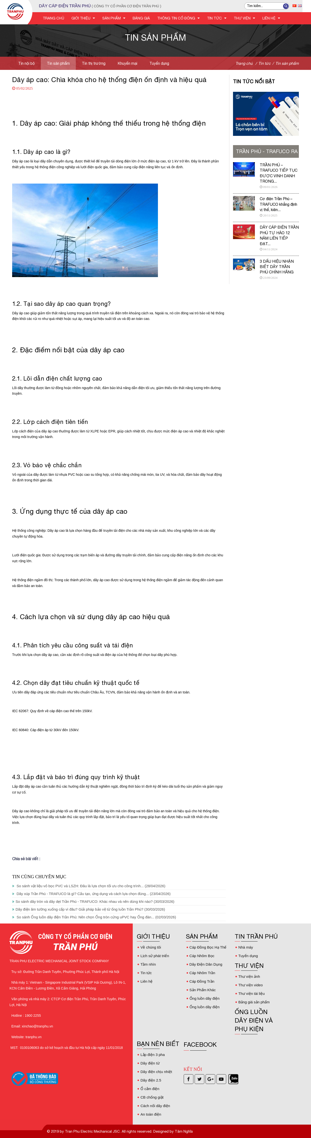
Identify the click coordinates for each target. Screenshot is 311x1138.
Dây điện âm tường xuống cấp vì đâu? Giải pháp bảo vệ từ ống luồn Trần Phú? (88, 909)
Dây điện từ (149, 1063)
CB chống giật (152, 1097)
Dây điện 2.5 (150, 1080)
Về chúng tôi (150, 947)
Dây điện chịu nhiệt (156, 1072)
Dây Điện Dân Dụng (206, 964)
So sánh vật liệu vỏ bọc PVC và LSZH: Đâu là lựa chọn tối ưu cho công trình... (88, 886)
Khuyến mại (127, 63)
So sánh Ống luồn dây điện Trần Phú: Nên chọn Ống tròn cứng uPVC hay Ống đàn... (94, 917)
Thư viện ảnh (249, 976)
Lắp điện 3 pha (152, 1055)
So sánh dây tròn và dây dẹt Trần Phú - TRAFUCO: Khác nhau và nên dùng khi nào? (93, 901)
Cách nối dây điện (155, 1106)
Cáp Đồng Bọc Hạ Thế (208, 947)
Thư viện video (250, 985)
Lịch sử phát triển (154, 956)
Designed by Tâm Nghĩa (172, 1131)
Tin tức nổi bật (254, 81)
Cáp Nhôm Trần (202, 973)
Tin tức (146, 973)
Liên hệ (146, 981)
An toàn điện (150, 1114)
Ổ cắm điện (149, 1089)
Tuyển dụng (159, 63)
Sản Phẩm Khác (203, 990)
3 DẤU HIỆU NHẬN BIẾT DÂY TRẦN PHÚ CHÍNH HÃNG (277, 266)
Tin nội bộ (26, 63)
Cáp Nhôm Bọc (202, 956)
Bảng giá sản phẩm (253, 1002)
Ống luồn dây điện (204, 998)
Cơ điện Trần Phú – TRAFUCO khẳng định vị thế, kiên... (278, 204)
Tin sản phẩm (58, 63)
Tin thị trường (93, 63)
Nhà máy (245, 947)
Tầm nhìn (148, 964)
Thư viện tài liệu (251, 993)
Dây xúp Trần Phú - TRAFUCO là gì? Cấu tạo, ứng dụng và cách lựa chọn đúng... (91, 894)
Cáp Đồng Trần (202, 981)
